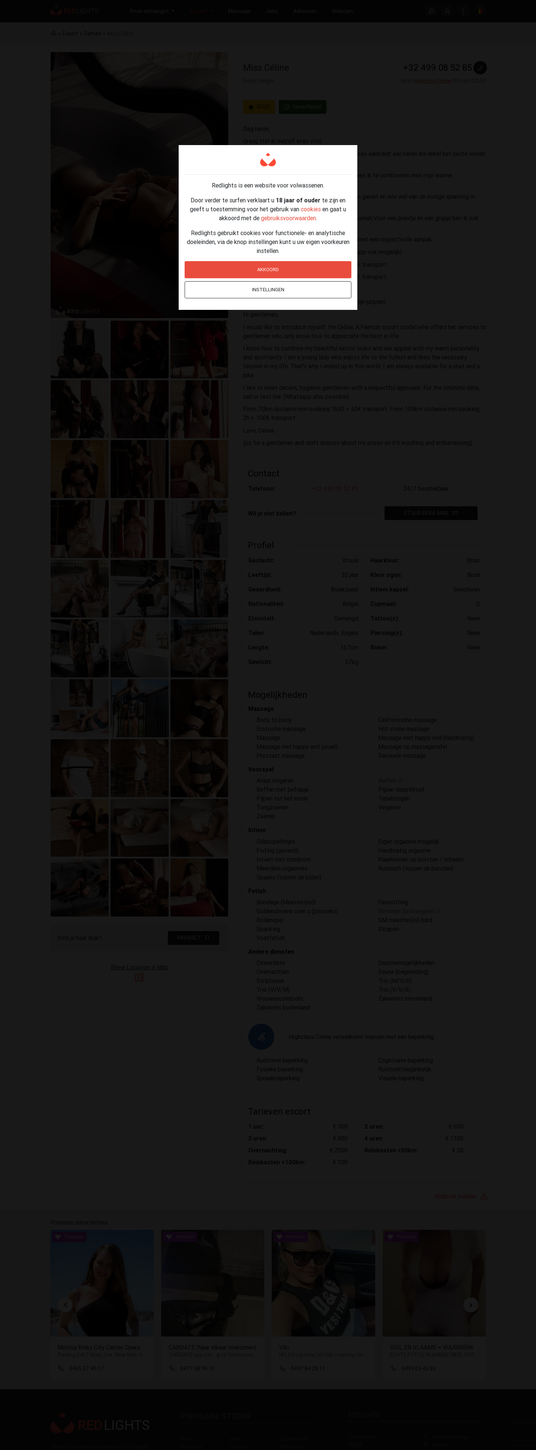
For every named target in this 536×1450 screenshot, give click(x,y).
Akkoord (268, 269)
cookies (311, 209)
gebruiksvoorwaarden (288, 218)
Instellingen (268, 289)
